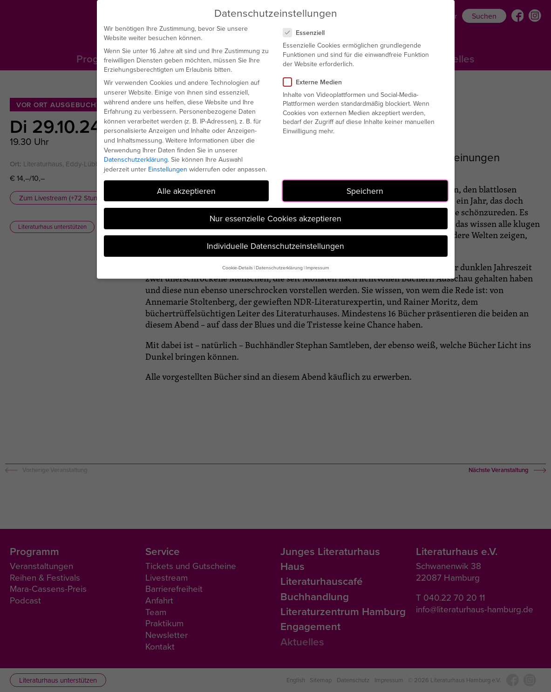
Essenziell (308, 32)
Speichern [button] (365, 191)
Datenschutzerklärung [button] (279, 267)
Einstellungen (167, 169)
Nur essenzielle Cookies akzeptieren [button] (275, 218)
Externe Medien (316, 82)
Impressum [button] (317, 267)
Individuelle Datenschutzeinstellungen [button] (275, 246)
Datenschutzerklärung (136, 159)
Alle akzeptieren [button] (186, 191)
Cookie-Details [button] (237, 267)
